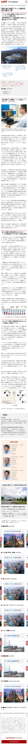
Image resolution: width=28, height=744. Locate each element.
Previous (1, 539)
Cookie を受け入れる (14, 741)
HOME (2, 5)
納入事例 (5, 5)
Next (27, 539)
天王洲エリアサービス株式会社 (11, 557)
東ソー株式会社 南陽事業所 (10, 635)
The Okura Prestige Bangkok (11, 531)
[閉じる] (26, 715)
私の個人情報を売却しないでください (14, 737)
